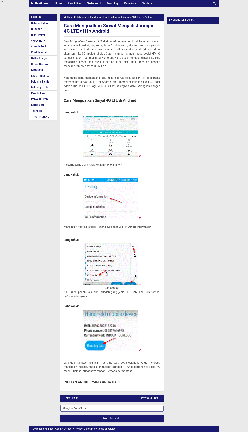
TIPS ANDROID (40, 116)
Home (58, 3)
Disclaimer (90, 428)
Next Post (72, 398)
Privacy (78, 428)
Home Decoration (42, 64)
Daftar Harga (39, 58)
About (58, 428)
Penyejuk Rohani (41, 99)
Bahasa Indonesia (42, 23)
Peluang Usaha (40, 87)
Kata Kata (130, 3)
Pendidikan (75, 3)
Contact (68, 428)
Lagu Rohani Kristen (43, 75)
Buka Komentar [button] (111, 418)
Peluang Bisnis (40, 81)
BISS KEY (37, 29)
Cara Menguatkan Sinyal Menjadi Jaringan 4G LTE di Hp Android (109, 28)
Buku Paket (38, 35)
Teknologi (113, 3)
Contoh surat (39, 52)
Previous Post (149, 398)
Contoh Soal (38, 46)
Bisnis (148, 3)
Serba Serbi (38, 105)
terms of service (106, 428)
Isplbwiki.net (40, 3)
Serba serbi (94, 3)
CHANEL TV (38, 40)
